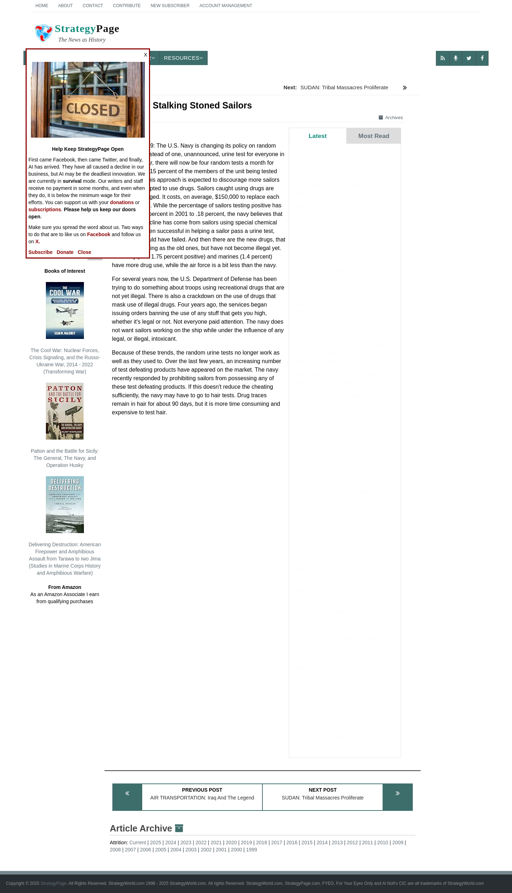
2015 (307, 842)
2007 (130, 849)
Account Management (225, 5)
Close (84, 252)
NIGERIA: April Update (322, 276)
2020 (231, 842)
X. (37, 241)
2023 (185, 842)
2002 (206, 849)
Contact (93, 5)
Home (42, 5)
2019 (246, 842)
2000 (236, 849)
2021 (216, 842)
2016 (291, 842)
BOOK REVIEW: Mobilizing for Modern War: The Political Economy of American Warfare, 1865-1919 (342, 674)
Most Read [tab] (373, 135)
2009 (397, 842)
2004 (175, 849)
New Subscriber (170, 5)
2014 (321, 842)
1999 (251, 849)
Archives (391, 117)
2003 (191, 849)
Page (76, 34)
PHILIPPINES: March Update (330, 619)
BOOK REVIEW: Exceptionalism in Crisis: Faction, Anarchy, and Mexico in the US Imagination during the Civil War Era (344, 506)
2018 (261, 842)
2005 (160, 849)
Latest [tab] (318, 135)
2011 (367, 842)
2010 (382, 842)
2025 (155, 842)
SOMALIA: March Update (325, 444)
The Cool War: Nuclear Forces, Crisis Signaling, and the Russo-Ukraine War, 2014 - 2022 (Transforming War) (65, 328)
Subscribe (40, 252)
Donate (65, 252)
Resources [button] (183, 58)
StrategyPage (53, 883)
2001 (221, 849)
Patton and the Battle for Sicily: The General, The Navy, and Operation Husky (64, 425)
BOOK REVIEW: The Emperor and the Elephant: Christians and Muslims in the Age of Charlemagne (342, 360)
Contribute (127, 5)
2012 (352, 842)
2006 (145, 849)
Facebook (98, 234)
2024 (170, 842)
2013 (337, 842)
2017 (276, 842)
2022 (201, 842)
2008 (115, 849)
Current (137, 842)
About (65, 5)
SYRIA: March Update (321, 632)
